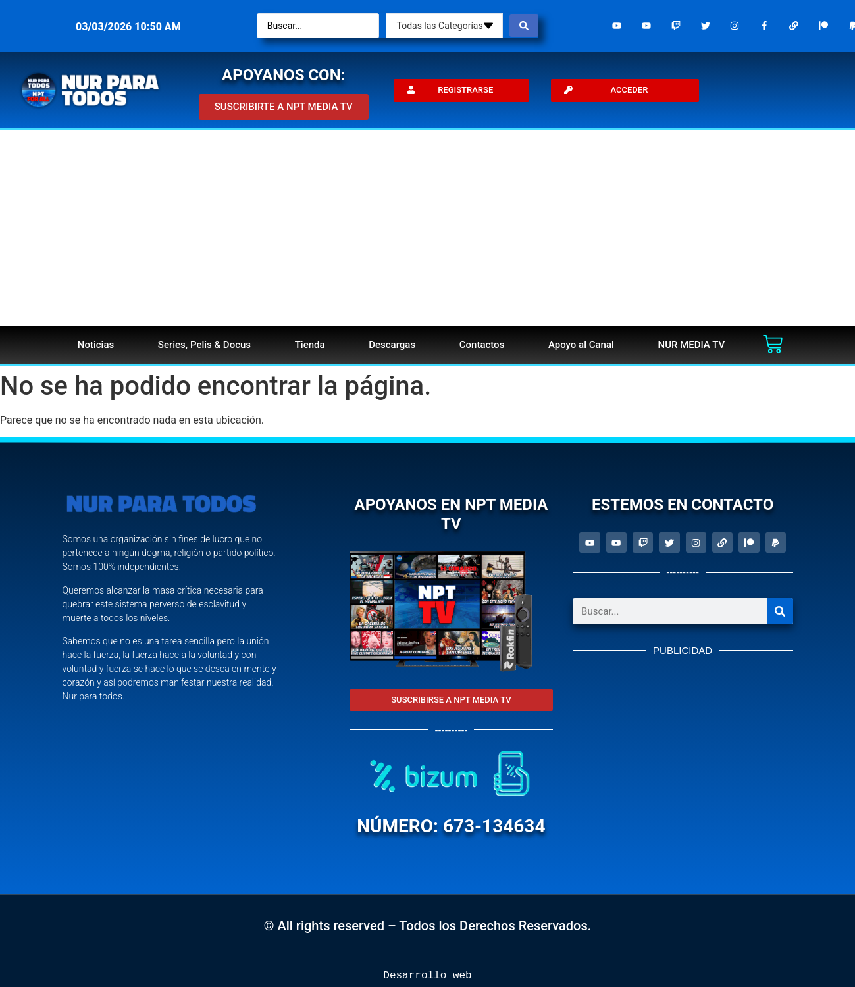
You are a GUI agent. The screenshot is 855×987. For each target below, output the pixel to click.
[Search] (780, 612)
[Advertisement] (428, 228)
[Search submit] (523, 25)
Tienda (310, 345)
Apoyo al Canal (581, 345)
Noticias (96, 345)
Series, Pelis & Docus (204, 345)
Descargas (392, 345)
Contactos (482, 345)
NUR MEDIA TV (691, 345)
